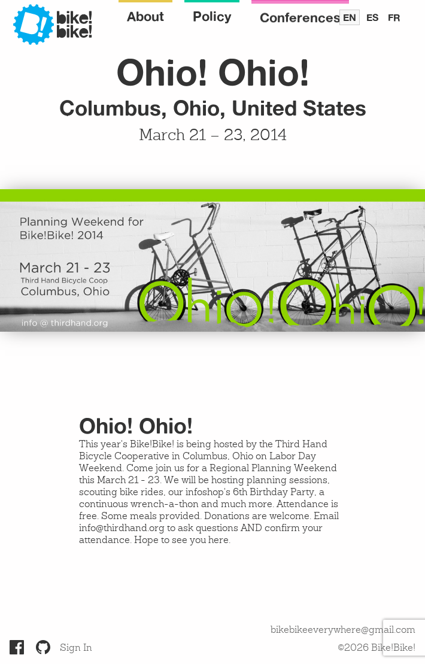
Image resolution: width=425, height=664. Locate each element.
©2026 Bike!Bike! (376, 648)
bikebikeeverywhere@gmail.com (343, 630)
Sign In (76, 648)
